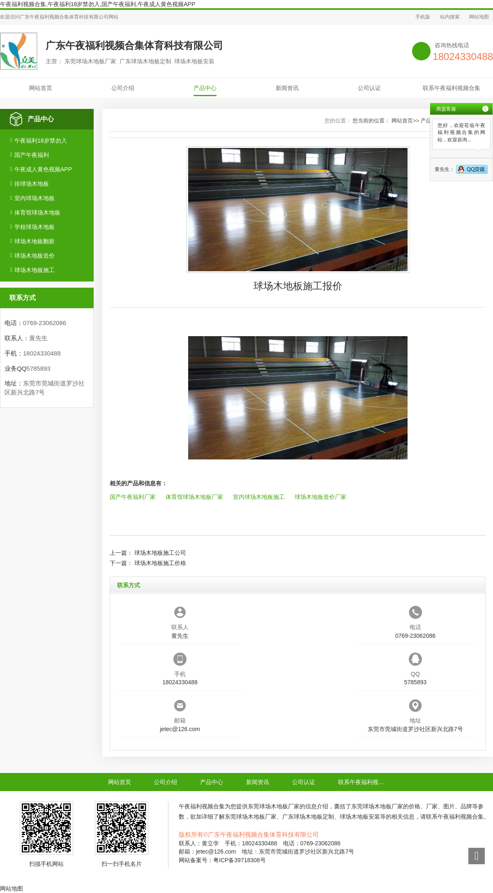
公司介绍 (122, 88)
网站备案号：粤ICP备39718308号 (222, 860)
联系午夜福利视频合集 (451, 88)
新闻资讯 (287, 88)
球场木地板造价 (34, 255)
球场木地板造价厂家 (320, 497)
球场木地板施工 (34, 270)
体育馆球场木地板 (37, 212)
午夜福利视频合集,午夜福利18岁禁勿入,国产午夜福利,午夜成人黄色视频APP (97, 4)
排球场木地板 (31, 183)
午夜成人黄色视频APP (43, 169)
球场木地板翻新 (34, 241)
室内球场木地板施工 (259, 497)
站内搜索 (450, 17)
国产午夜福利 (31, 155)
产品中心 (205, 88)
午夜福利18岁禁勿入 (40, 140)
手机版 (422, 17)
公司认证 (369, 88)
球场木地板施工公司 (160, 552)
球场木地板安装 (360, 816)
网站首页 (40, 88)
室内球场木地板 (34, 198)
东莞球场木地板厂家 (273, 806)
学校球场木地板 (34, 227)
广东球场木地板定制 (308, 816)
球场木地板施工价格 (160, 563)
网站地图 (479, 17)
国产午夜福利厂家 (133, 497)
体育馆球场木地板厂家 (194, 497)
